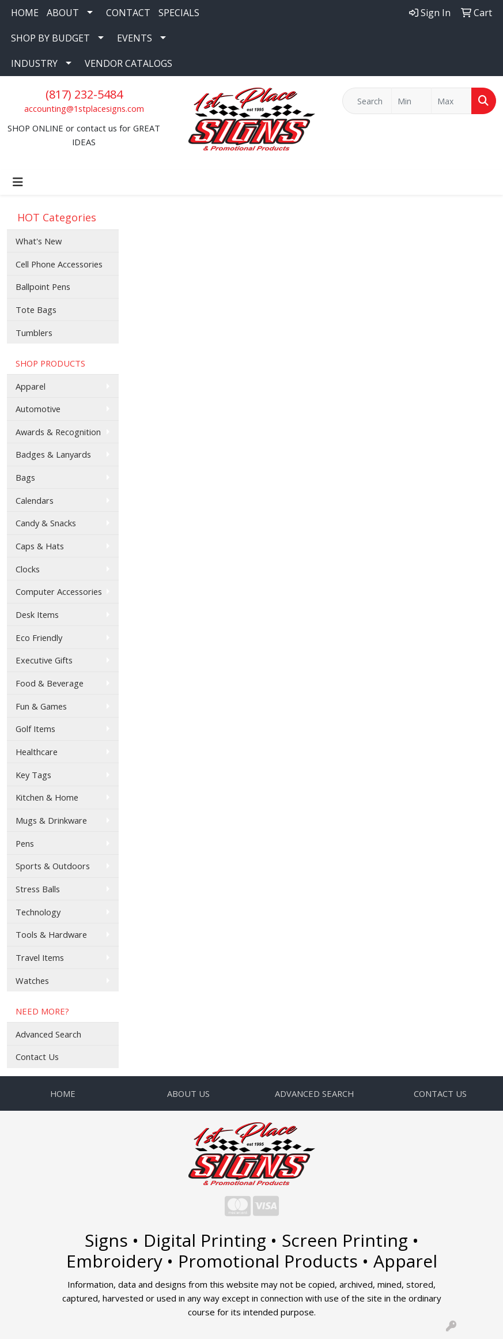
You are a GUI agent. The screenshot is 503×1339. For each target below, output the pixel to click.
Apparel (31, 386)
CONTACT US (440, 1093)
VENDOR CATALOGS (128, 63)
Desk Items (37, 614)
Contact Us (37, 1056)
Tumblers (34, 332)
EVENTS (134, 38)
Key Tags (33, 774)
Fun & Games (41, 706)
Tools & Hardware (51, 934)
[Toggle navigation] (18, 182)
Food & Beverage (50, 683)
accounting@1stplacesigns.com (84, 108)
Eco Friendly (39, 637)
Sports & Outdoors (53, 866)
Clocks (28, 569)
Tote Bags (36, 309)
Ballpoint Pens (43, 286)
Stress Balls (38, 889)
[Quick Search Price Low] (411, 101)
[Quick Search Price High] (451, 101)
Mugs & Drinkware (51, 820)
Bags (25, 477)
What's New (39, 241)
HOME (25, 12)
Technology (38, 912)
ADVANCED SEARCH (314, 1093)
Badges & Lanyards (53, 454)
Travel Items (40, 957)
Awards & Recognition (58, 431)
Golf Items (35, 728)
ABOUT (63, 12)
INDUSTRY (34, 63)
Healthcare (37, 751)
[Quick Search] (367, 101)
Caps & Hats (40, 546)
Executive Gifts (44, 660)
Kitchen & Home (47, 797)
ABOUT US (188, 1093)
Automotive (38, 408)
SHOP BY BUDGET (50, 38)
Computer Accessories (59, 591)
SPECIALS (178, 12)
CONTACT (128, 12)
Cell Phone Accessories (59, 264)
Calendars (35, 500)
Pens (25, 843)
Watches (32, 980)
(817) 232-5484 (84, 94)
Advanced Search (48, 1034)
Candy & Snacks (46, 523)
